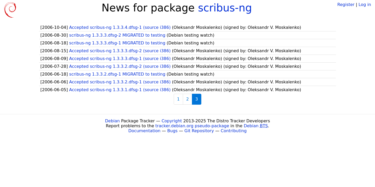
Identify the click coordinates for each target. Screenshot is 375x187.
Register (345, 4)
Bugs (172, 130)
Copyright (171, 120)
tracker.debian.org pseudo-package (192, 125)
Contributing (234, 130)
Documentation (144, 130)
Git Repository (199, 130)
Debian (112, 120)
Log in (365, 4)
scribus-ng (225, 8)
